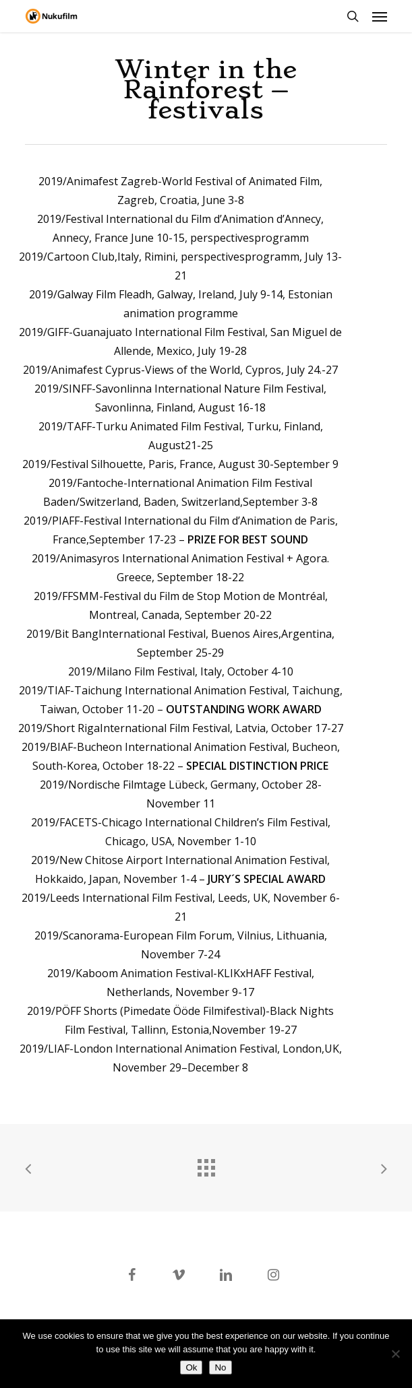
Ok (191, 1367)
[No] (395, 1353)
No (220, 1367)
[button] (379, 16)
